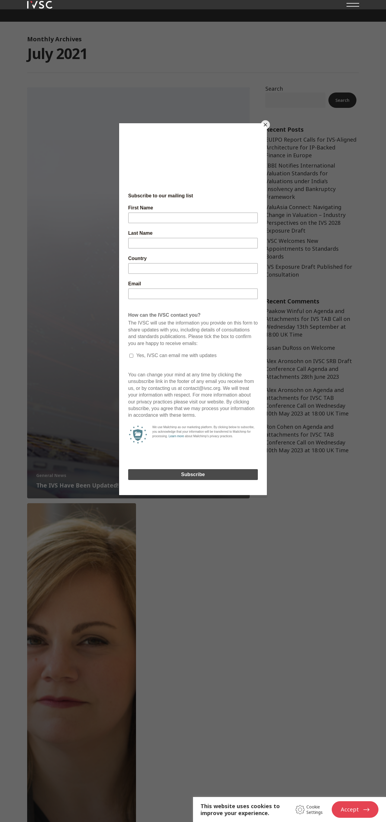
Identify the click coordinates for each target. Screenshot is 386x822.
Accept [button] (350, 809)
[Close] (265, 124)
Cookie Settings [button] (314, 809)
